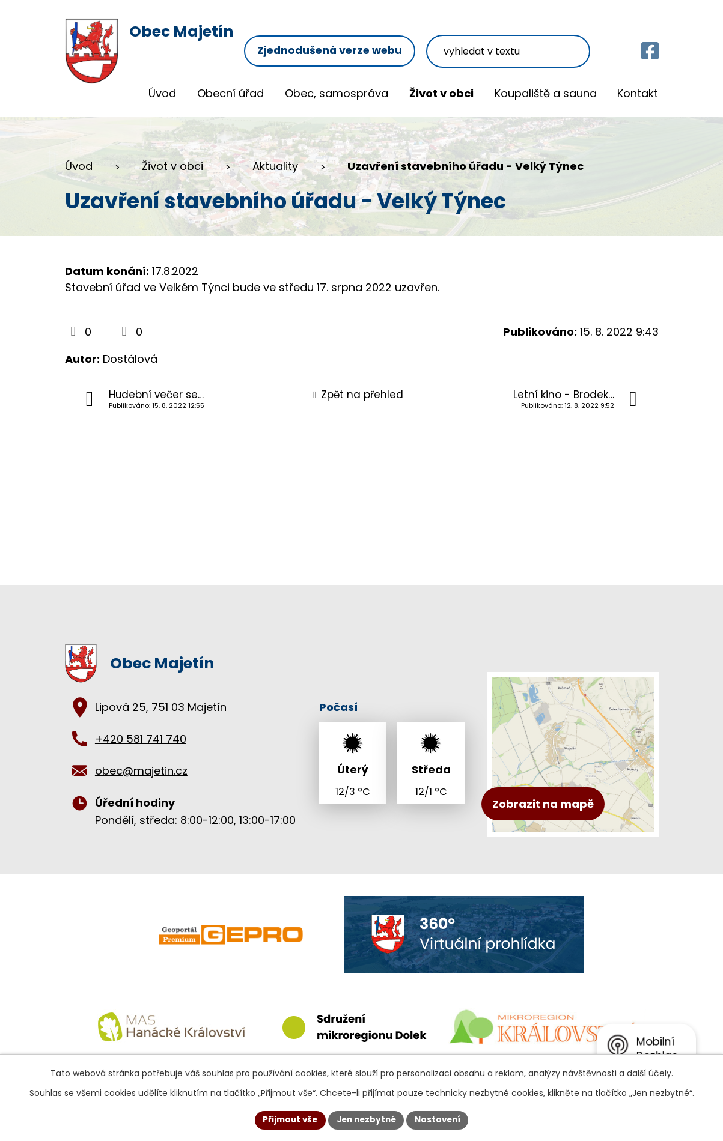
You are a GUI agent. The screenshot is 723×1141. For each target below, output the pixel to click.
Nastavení (441, 1119)
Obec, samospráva (336, 93)
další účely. (650, 1073)
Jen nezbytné (366, 1119)
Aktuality (275, 166)
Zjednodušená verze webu (346, 34)
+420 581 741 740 (140, 738)
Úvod (162, 93)
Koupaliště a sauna (546, 93)
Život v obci (441, 93)
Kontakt (637, 93)
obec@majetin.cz (141, 770)
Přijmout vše (287, 1119)
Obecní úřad (230, 93)
